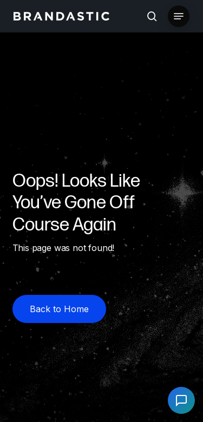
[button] (178, 16)
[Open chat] (181, 400)
